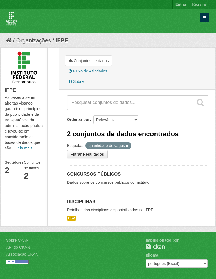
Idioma (152, 255)
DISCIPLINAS (81, 201)
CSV (71, 218)
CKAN (155, 246)
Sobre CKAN (17, 240)
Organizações (33, 40)
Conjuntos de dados (89, 60)
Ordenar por (78, 119)
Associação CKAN (22, 254)
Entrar (181, 4)
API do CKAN (18, 247)
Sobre (76, 81)
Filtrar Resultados (87, 154)
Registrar (199, 4)
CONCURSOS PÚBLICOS (94, 174)
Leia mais (23, 148)
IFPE (62, 40)
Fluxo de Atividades (88, 71)
